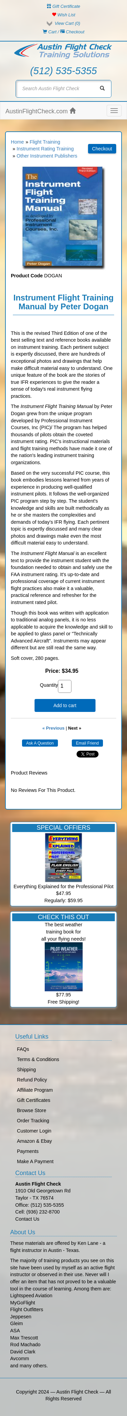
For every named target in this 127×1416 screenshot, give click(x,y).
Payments (28, 1151)
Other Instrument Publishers (47, 156)
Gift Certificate (63, 6)
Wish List (63, 14)
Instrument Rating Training (45, 148)
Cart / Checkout (63, 31)
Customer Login (34, 1131)
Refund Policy (32, 1080)
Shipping (26, 1069)
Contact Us (27, 1219)
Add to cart (65, 705)
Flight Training (44, 142)
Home (17, 142)
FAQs (23, 1049)
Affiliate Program (35, 1090)
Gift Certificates (33, 1100)
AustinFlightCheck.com (40, 111)
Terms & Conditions (38, 1059)
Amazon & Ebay (34, 1141)
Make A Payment (35, 1161)
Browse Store (31, 1110)
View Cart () (67, 23)
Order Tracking (33, 1120)
